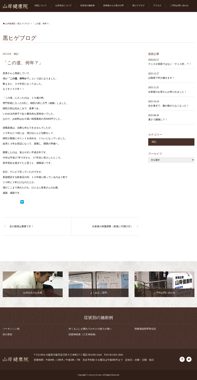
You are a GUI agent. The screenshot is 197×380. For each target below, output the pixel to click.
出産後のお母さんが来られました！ (167, 92)
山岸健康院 (9, 23)
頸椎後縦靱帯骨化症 (145, 329)
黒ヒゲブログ (138, 5)
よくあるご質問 (98, 292)
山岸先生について (63, 5)
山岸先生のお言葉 (32, 292)
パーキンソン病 (11, 329)
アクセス (157, 5)
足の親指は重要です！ (22, 226)
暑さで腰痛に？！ (157, 119)
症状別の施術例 (87, 5)
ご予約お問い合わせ (179, 5)
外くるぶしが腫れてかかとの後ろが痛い (90, 329)
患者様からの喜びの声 (113, 5)
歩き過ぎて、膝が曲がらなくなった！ (168, 105)
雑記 (16, 54)
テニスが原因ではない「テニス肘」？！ (169, 64)
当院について (40, 5)
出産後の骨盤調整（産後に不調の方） (112, 226)
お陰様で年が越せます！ (161, 78)
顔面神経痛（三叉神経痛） (83, 334)
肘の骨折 (7, 334)
